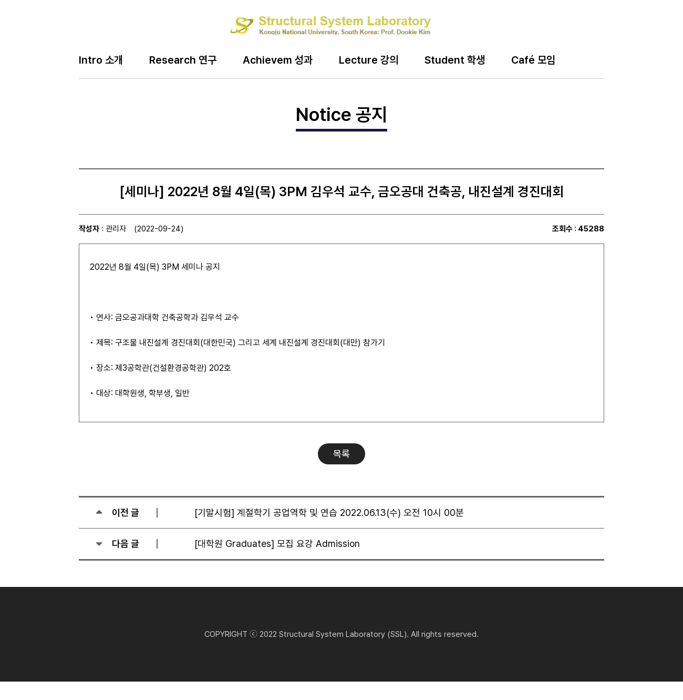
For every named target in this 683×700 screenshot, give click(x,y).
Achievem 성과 (278, 60)
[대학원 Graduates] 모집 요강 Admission (277, 543)
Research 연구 (182, 60)
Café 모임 (533, 60)
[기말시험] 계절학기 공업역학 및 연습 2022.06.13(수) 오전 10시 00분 (329, 512)
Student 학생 (455, 60)
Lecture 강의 (368, 60)
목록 (341, 453)
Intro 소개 (101, 60)
